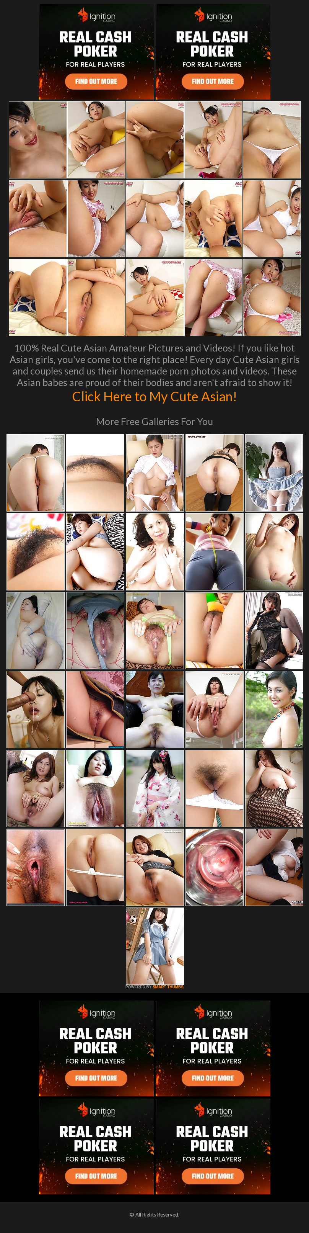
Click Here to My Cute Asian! (154, 396)
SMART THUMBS (168, 987)
